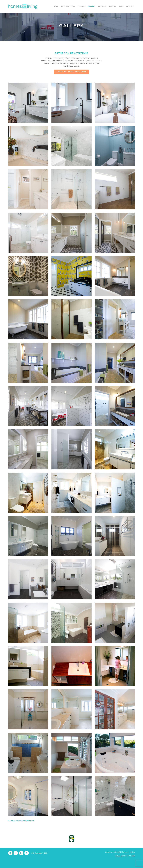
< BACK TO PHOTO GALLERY (21, 821)
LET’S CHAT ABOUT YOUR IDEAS (71, 71)
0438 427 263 (41, 853)
